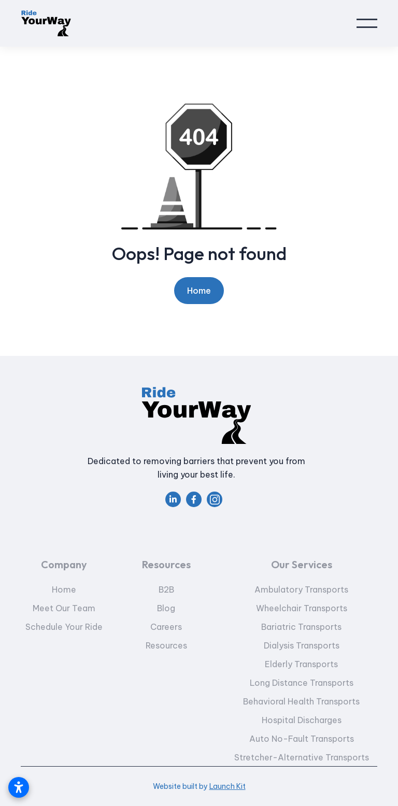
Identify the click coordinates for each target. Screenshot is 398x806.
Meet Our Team (64, 625)
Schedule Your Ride (64, 643)
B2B (166, 606)
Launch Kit (227, 786)
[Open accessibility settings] (18, 787)
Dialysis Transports (301, 662)
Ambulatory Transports (301, 606)
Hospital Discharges (301, 736)
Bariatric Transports (301, 643)
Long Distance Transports (301, 699)
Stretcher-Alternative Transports (301, 774)
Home (199, 290)
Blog (167, 625)
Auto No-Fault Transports (301, 755)
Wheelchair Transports (301, 625)
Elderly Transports (301, 680)
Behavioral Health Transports (301, 718)
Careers (166, 643)
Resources (166, 662)
